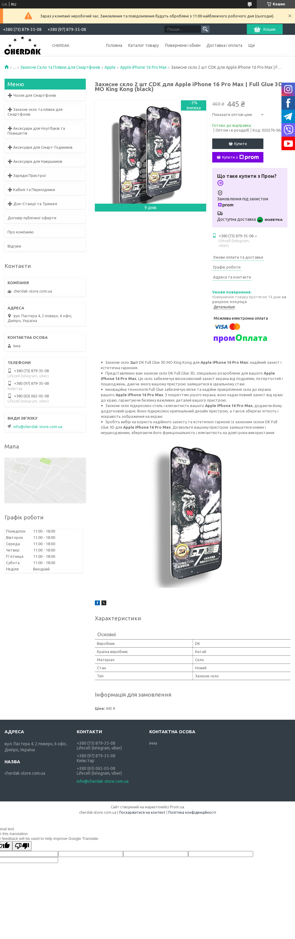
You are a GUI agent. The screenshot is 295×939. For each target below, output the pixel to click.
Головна (114, 45)
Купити (240, 143)
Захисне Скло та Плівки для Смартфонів (60, 67)
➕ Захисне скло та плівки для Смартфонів (35, 111)
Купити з (240, 157)
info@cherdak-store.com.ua (37, 426)
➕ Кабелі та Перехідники (31, 189)
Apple (110, 67)
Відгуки (14, 246)
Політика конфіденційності (192, 812)
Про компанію (21, 232)
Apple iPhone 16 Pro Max (143, 67)
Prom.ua (177, 807)
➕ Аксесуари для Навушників (35, 161)
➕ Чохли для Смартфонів (32, 95)
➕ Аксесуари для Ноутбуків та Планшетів (36, 130)
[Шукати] (205, 29)
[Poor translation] (22, 846)
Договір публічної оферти (32, 218)
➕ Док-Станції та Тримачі (32, 204)
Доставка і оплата (224, 45)
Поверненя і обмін (182, 45)
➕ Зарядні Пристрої (27, 175)
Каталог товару (143, 45)
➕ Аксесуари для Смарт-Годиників (40, 147)
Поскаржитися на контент (142, 812)
